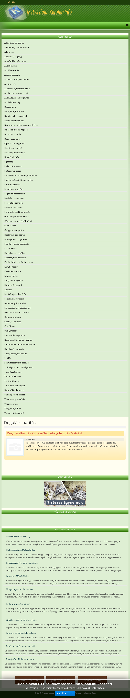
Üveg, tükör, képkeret (14, 390)
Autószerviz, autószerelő (16, 93)
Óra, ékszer (9, 326)
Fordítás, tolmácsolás (14, 198)
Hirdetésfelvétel (29, 680)
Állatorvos (9, 52)
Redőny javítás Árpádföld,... (18, 603)
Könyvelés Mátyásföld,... (17, 576)
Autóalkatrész (10, 65)
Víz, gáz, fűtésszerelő (14, 413)
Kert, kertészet (11, 266)
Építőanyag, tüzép (12, 170)
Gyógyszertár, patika (14, 230)
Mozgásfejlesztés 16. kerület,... (20, 589)
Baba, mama (10, 106)
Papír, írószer (10, 330)
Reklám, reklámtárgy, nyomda (18, 339)
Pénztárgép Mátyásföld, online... (21, 632)
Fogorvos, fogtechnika (14, 193)
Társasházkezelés (12, 376)
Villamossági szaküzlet (15, 399)
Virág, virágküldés (12, 408)
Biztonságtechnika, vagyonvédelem (21, 125)
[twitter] (9, 2)
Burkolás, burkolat (12, 134)
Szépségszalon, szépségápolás (19, 367)
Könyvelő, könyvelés (13, 280)
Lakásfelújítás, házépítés (15, 294)
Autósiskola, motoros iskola (17, 88)
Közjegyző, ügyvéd (13, 285)
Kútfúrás (8, 289)
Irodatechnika (10, 248)
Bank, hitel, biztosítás (14, 111)
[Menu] (126, 25)
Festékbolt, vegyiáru (13, 189)
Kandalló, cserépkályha (15, 253)
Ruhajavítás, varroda (14, 349)
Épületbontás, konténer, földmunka (20, 175)
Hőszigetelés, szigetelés (15, 239)
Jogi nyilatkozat (60, 680)
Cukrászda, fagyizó (13, 148)
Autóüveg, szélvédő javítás (16, 97)
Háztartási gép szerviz (14, 234)
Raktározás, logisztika (14, 335)
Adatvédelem (92, 680)
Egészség (8, 161)
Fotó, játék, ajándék (13, 202)
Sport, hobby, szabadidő (15, 353)
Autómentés (10, 84)
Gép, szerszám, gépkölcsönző (18, 221)
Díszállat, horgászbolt (14, 152)
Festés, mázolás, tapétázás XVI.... (21, 646)
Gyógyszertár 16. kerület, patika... (22, 562)
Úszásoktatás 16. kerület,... (18, 536)
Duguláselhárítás (12, 157)
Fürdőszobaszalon (12, 207)
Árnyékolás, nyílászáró (15, 61)
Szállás (7, 358)
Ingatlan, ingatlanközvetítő (16, 243)
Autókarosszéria (12, 74)
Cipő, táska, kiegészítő (14, 143)
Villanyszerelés (11, 403)
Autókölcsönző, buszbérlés (16, 79)
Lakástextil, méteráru (14, 298)
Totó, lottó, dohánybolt (14, 385)
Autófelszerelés (11, 70)
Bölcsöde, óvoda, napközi (16, 129)
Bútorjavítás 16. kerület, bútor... (21, 659)
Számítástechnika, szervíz (16, 362)
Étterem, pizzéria (12, 184)
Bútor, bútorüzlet (12, 138)
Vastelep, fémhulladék (14, 394)
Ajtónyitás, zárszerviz (14, 42)
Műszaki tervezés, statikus (16, 312)
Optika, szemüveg (12, 321)
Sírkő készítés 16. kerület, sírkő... (21, 619)
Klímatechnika (11, 275)
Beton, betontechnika (14, 120)
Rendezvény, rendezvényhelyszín (19, 344)
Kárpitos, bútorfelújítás (15, 257)
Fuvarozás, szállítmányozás (17, 211)
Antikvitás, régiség (13, 56)
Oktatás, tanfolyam (13, 317)
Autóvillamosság (12, 102)
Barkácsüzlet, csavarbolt (15, 116)
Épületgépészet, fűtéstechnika (18, 180)
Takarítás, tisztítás (12, 371)
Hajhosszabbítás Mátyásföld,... (20, 549)
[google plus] (13, 2)
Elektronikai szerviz (13, 166)
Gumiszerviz (10, 225)
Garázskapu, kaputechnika (16, 216)
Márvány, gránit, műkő (15, 303)
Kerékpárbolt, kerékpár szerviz (18, 262)
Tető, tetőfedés (11, 381)
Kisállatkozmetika (12, 271)
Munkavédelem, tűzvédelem (17, 307)
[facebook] (5, 2)
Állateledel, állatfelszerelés (17, 47)
